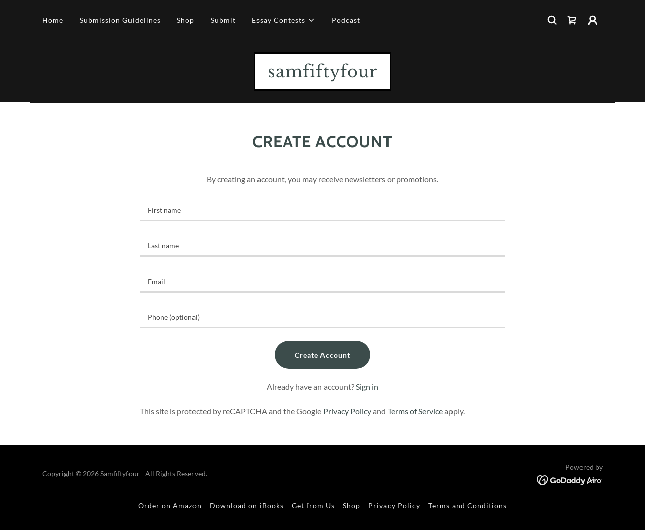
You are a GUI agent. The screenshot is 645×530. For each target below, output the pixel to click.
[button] (283, 20)
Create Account (323, 355)
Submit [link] (223, 20)
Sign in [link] (367, 386)
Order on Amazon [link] (170, 505)
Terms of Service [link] (415, 411)
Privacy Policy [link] (347, 411)
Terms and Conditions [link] (467, 505)
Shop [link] (186, 20)
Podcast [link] (346, 20)
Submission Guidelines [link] (120, 20)
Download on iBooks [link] (247, 505)
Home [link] (52, 20)
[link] (572, 20)
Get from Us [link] (313, 505)
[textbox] (322, 209)
